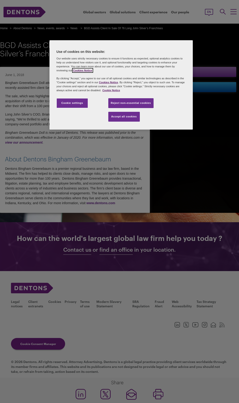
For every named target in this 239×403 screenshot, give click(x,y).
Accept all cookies (124, 116)
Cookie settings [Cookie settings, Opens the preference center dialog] (72, 103)
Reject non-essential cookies (131, 103)
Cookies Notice (82, 70)
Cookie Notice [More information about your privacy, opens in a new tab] (111, 90)
